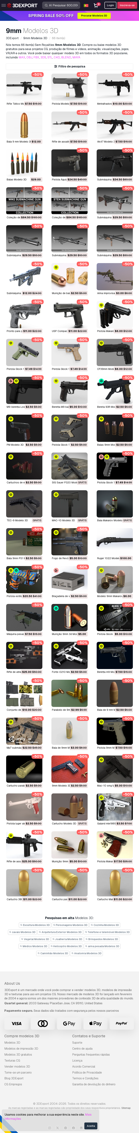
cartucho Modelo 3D (64, 823)
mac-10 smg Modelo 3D (111, 785)
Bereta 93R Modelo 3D (110, 406)
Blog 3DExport (14, 1078)
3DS (43, 57)
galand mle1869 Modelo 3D (113, 823)
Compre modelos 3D (21, 1036)
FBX (36, 57)
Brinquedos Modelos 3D (101, 939)
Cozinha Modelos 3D (105, 925)
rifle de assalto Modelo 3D (68, 141)
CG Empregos (13, 1084)
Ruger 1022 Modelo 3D (110, 558)
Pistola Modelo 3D (62, 103)
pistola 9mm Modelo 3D (111, 747)
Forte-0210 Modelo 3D (65, 672)
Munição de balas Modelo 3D (69, 293)
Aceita (91, 1126)
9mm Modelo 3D (61, 785)
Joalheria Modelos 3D (67, 939)
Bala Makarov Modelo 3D (111, 520)
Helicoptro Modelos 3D (66, 946)
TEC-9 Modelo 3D (17, 520)
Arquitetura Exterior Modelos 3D (60, 932)
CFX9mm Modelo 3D (109, 369)
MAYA (76, 57)
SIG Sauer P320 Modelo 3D (68, 482)
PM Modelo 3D (15, 444)
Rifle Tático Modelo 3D (20, 103)
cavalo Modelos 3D (22, 932)
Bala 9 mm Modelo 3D (19, 141)
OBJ (29, 57)
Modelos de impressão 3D (21, 1049)
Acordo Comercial (83, 1066)
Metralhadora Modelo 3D (111, 103)
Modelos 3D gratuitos (18, 1054)
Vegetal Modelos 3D (35, 939)
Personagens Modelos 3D (70, 925)
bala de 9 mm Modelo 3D (111, 709)
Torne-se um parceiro (18, 1072)
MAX (22, 57)
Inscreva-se (127, 5)
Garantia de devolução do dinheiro (93, 1084)
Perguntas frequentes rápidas (91, 1054)
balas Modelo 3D (17, 179)
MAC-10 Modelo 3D (63, 520)
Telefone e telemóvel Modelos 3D (107, 932)
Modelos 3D (12, 1043)
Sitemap (126, 1108)
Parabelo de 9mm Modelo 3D (69, 709)
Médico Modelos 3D (33, 946)
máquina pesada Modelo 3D (23, 634)
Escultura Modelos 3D (35, 925)
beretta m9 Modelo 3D (110, 672)
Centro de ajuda (82, 1049)
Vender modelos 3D (17, 1066)
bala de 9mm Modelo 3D (66, 747)
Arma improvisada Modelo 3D (114, 293)
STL (49, 57)
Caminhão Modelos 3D (52, 953)
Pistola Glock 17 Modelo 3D (113, 482)
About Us (12, 983)
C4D (57, 57)
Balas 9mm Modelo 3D (110, 444)
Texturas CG (12, 1060)
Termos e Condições (85, 1078)
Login (110, 5)
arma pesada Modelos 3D (102, 946)
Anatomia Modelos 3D (86, 953)
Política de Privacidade (87, 1072)
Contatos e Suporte (88, 1036)
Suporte (77, 1043)
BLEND (66, 57)
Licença (77, 1060)
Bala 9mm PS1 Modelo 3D (22, 558)
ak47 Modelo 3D (107, 141)
